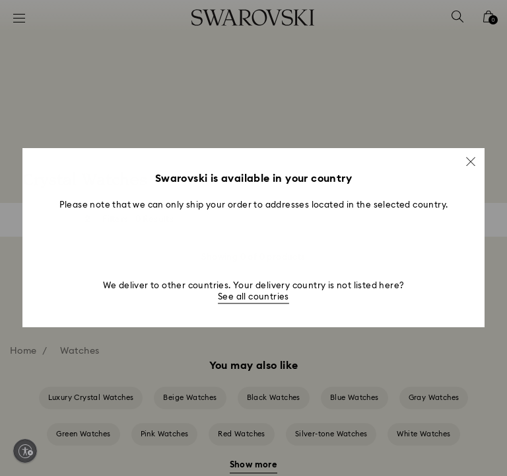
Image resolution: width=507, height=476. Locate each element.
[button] (470, 161)
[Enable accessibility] (25, 451)
